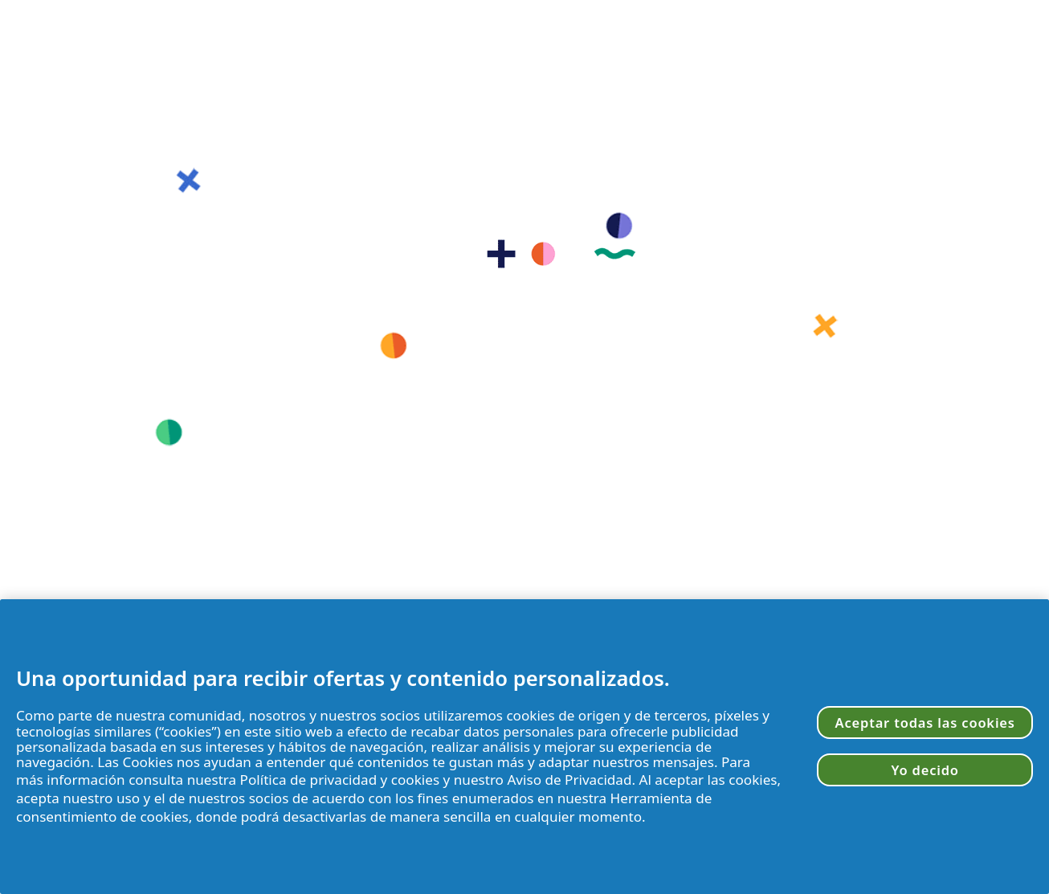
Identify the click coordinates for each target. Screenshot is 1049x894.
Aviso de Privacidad (569, 779)
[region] (524, 746)
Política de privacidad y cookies (340, 779)
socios (400, 715)
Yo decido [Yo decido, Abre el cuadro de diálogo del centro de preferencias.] (925, 770)
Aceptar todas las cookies (925, 722)
